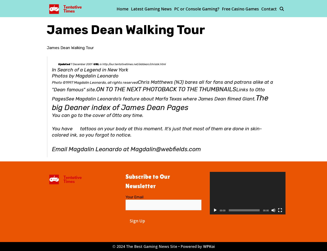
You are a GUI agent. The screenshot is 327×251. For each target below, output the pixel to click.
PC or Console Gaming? (196, 9)
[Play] (215, 210)
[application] (247, 193)
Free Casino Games (240, 9)
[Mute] (273, 210)
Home (122, 9)
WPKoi (209, 246)
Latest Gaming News (151, 9)
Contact (269, 9)
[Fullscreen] (280, 210)
